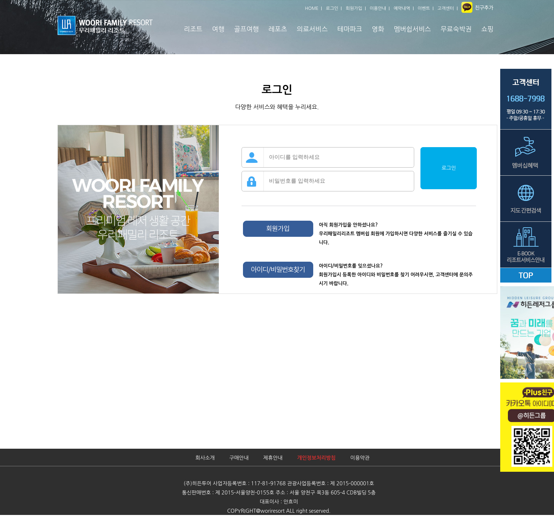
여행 (218, 29)
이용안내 (378, 8)
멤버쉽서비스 (412, 29)
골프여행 (246, 29)
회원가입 (354, 8)
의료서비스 (312, 29)
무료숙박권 (456, 29)
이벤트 (424, 8)
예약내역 (402, 8)
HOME (311, 8)
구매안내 (239, 457)
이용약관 (360, 457)
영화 (378, 29)
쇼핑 (487, 29)
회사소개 (205, 457)
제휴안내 (272, 457)
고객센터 (446, 8)
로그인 (332, 8)
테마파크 (349, 29)
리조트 (193, 29)
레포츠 (278, 29)
